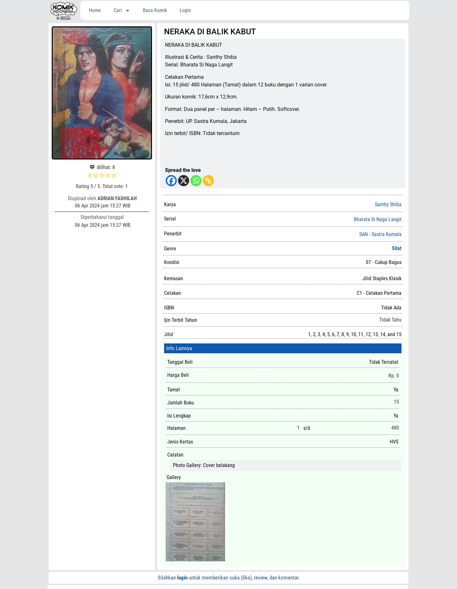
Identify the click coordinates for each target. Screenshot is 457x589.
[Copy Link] (208, 180)
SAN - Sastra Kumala (380, 234)
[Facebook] (171, 180)
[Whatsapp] (196, 180)
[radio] (90, 176)
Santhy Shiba (388, 204)
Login (185, 10)
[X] (183, 180)
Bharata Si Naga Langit (377, 219)
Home (95, 10)
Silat (396, 248)
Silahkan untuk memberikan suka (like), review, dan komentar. (229, 577)
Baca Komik (155, 10)
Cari (122, 10)
